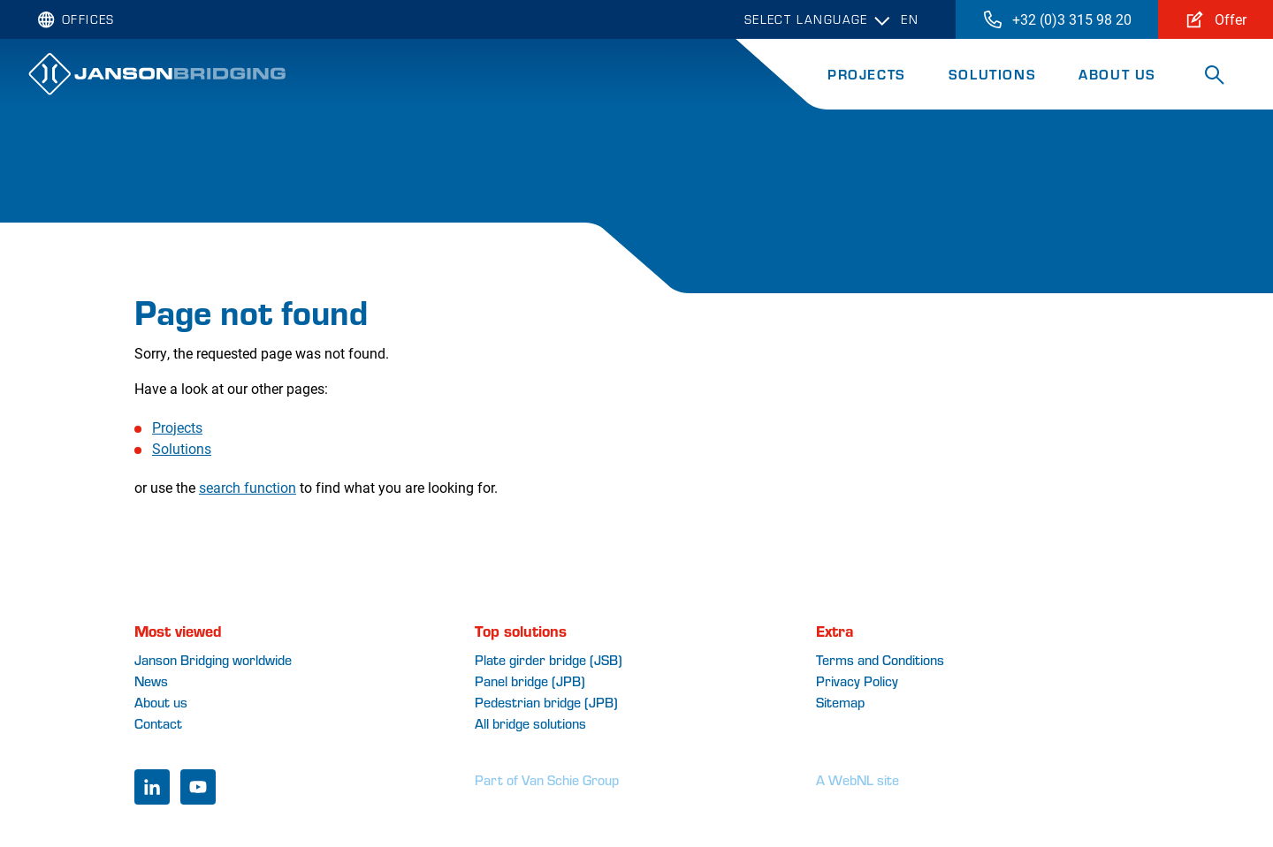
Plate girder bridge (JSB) (548, 659)
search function (247, 487)
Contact (158, 723)
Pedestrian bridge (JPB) (546, 701)
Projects (866, 73)
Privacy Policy (857, 680)
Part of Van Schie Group (547, 779)
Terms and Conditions (880, 659)
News (151, 680)
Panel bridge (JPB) (530, 680)
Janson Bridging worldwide (213, 659)
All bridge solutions (530, 723)
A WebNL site (857, 779)
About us (160, 701)
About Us (1117, 73)
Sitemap (840, 701)
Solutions (992, 73)
